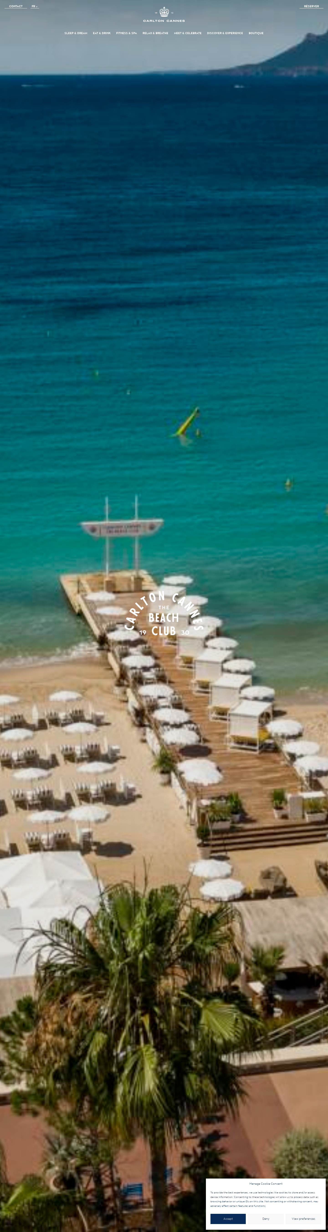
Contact (16, 6)
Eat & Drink (102, 33)
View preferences (303, 1219)
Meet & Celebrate (188, 33)
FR (33, 6)
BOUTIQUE (256, 33)
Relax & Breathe (155, 33)
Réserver (311, 6)
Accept (228, 1219)
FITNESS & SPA (126, 33)
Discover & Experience (225, 33)
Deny (265, 1219)
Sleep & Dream (75, 33)
